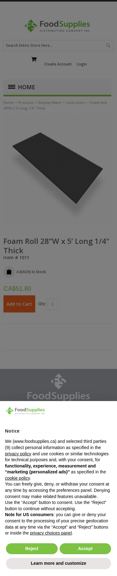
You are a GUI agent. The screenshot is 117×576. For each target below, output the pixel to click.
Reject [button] (31, 548)
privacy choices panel (51, 532)
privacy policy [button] (18, 453)
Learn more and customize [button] (58, 563)
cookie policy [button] (17, 478)
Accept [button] (85, 548)
